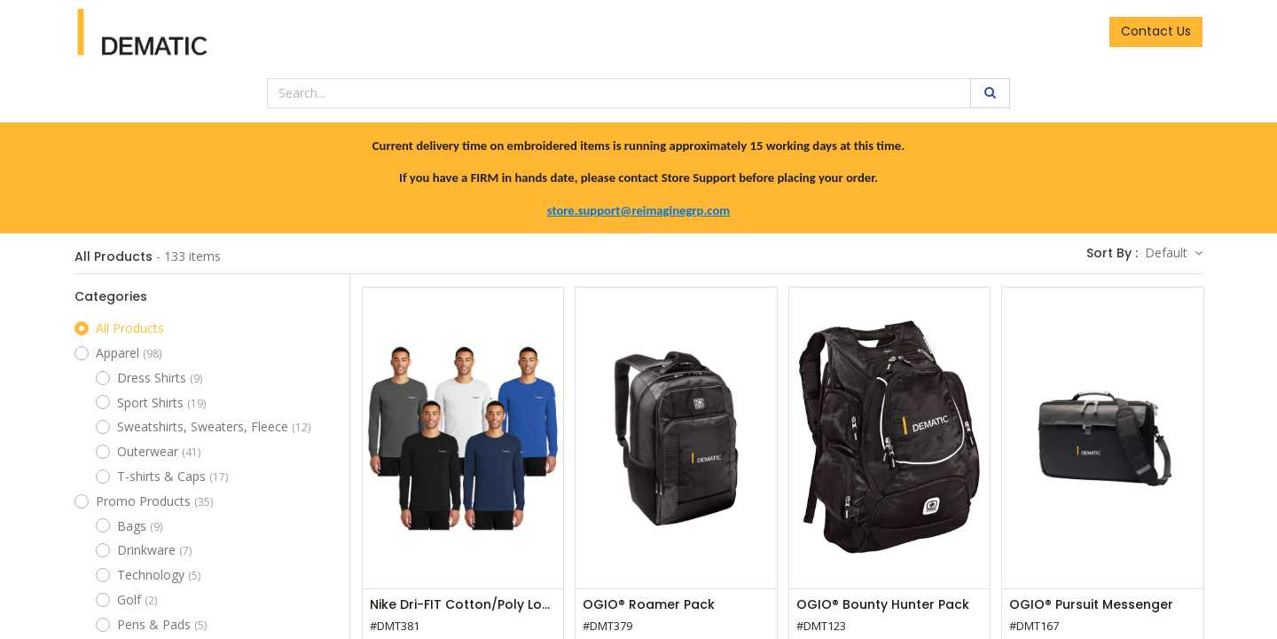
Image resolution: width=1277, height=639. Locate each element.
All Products (130, 328)
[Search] (990, 93)
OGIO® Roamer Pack (649, 604)
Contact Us (1156, 31)
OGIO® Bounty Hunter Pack (882, 604)
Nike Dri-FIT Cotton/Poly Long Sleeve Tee (463, 604)
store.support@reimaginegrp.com (638, 210)
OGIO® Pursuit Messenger (1091, 604)
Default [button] (1168, 252)
